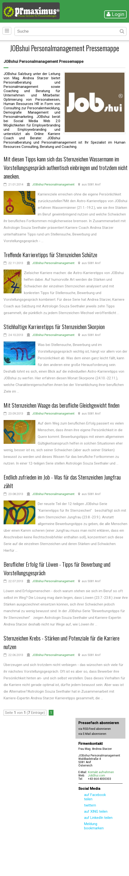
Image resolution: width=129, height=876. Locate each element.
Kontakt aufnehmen (101, 772)
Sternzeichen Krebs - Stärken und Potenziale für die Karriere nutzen (61, 642)
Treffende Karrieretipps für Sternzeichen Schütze (50, 254)
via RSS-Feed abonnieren (94, 729)
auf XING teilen (96, 811)
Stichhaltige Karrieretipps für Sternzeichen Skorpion (54, 326)
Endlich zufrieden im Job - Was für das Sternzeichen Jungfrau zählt (62, 481)
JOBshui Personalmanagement (53, 184)
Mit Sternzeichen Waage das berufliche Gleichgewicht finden (61, 405)
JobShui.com (96, 775)
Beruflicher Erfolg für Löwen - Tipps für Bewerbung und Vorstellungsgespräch (57, 568)
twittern (90, 805)
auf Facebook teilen (95, 797)
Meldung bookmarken (94, 826)
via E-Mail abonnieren (92, 734)
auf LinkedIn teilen (98, 818)
